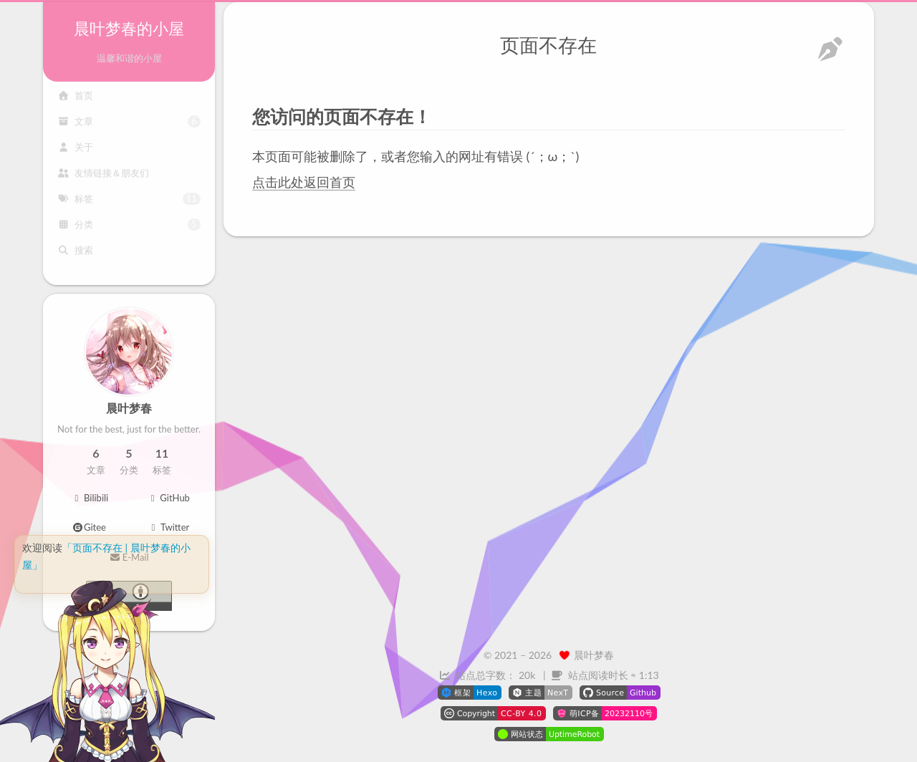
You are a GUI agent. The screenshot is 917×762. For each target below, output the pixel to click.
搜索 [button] (75, 256)
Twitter (169, 527)
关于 (75, 153)
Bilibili (89, 497)
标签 (129, 204)
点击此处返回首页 (303, 181)
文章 (129, 127)
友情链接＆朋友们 (103, 179)
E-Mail (128, 557)
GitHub (168, 497)
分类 (129, 230)
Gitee (89, 527)
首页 (75, 101)
